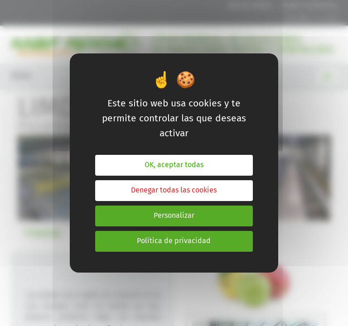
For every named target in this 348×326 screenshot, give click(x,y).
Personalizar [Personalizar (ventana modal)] (174, 215)
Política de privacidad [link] (174, 241)
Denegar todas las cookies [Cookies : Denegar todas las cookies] (174, 190)
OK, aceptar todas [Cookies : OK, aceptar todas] (174, 165)
